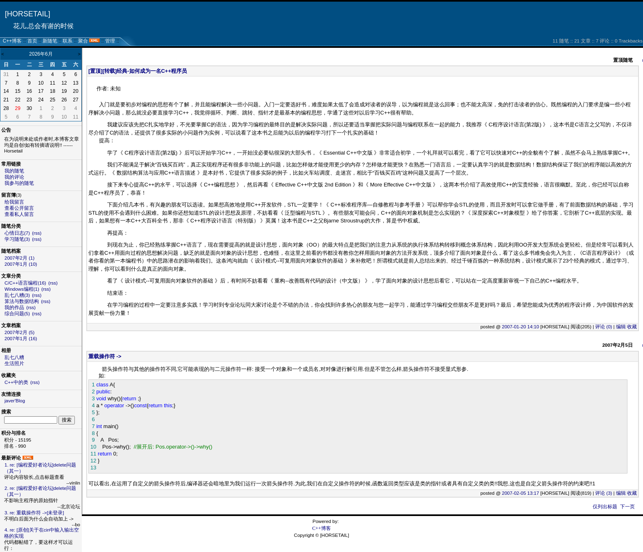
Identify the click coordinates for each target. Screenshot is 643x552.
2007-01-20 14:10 (520, 326)
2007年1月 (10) (20, 264)
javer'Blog (14, 400)
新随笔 (50, 41)
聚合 (83, 41)
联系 (67, 41)
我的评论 (14, 177)
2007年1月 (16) (20, 338)
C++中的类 (16, 382)
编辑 (621, 326)
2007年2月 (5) (19, 332)
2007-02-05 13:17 (520, 493)
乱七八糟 (14, 357)
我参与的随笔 (19, 183)
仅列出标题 (605, 506)
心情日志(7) (17, 233)
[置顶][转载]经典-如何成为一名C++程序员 (137, 71)
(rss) (36, 233)
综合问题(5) (17, 313)
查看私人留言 (19, 214)
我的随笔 (14, 170)
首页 (32, 41)
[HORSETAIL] (27, 14)
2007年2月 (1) (19, 258)
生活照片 (14, 363)
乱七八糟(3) (17, 295)
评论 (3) (603, 493)
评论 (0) (603, 326)
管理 (110, 41)
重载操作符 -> (104, 356)
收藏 (632, 326)
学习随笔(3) (17, 239)
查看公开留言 (19, 208)
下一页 (627, 506)
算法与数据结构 (21, 301)
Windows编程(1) (21, 289)
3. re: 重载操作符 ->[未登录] (34, 512)
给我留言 (14, 202)
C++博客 (12, 41)
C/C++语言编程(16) (25, 282)
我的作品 (14, 307)
